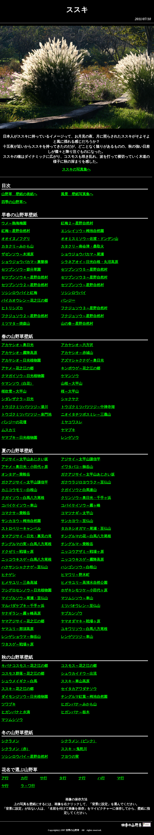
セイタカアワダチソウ (79, 689)
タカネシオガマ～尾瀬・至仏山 (86, 528)
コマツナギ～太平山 (77, 513)
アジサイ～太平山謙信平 (80, 459)
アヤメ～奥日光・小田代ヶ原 (24, 467)
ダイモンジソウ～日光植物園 (24, 697)
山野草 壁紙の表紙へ (19, 194)
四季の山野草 (72, 830)
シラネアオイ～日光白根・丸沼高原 (89, 262)
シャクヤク (70, 399)
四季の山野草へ (13, 202)
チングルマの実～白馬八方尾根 (26, 544)
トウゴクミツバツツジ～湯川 (24, 407)
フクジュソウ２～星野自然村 (24, 316)
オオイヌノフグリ (15, 239)
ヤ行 (5, 786)
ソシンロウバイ (73, 293)
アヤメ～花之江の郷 (17, 368)
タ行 (62, 778)
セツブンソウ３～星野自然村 (84, 277)
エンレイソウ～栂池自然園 (82, 231)
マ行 (120, 778)
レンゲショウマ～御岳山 (21, 637)
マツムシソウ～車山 (77, 598)
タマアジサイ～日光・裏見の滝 (26, 536)
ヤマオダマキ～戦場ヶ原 (80, 621)
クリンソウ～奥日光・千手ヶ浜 (86, 498)
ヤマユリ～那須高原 (17, 629)
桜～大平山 (70, 391)
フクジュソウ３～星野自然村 (84, 308)
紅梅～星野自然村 (15, 231)
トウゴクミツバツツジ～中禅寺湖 (88, 407)
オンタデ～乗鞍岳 (15, 474)
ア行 (5, 778)
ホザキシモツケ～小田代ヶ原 (84, 590)
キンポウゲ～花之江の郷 (80, 368)
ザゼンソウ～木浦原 (17, 254)
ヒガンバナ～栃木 (75, 712)
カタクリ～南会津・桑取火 (82, 246)
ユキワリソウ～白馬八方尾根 (84, 629)
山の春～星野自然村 (77, 323)
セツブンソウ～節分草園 (21, 269)
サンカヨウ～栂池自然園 (21, 521)
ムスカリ (8, 430)
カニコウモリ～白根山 (19, 490)
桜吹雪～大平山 (13, 391)
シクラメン (10, 741)
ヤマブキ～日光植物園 (19, 437)
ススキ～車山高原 (75, 681)
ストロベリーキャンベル (21, 528)
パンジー (68, 300)
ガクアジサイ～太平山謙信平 (24, 482)
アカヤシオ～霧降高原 (19, 353)
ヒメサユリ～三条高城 (19, 582)
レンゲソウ (70, 437)
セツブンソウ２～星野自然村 (24, 285)
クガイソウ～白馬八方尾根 (22, 498)
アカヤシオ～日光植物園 (21, 360)
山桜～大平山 (71, 383)
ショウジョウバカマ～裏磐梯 (24, 262)
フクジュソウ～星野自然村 (82, 316)
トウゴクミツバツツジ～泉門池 (26, 414)
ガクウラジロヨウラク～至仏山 (86, 482)
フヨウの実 (70, 756)
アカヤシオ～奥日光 (17, 345)
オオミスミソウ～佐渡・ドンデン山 (89, 239)
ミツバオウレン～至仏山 (80, 606)
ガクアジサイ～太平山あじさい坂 (88, 474)
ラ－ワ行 (28, 786)
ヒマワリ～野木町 (75, 575)
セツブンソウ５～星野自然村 (84, 269)
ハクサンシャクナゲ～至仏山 (24, 567)
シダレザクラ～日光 (17, 399)
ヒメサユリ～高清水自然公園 (84, 582)
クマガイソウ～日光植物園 (22, 376)
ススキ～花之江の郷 (17, 689)
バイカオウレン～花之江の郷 (24, 300)
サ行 (43, 778)
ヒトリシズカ (12, 308)
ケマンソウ (70, 376)
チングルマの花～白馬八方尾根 (86, 536)
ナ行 (82, 778)
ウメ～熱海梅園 (13, 223)
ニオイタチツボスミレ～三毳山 (86, 414)
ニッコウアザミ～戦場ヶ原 (82, 552)
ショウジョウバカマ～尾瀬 (82, 254)
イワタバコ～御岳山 (77, 467)
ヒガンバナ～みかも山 (79, 704)
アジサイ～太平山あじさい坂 (24, 459)
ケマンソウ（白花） (17, 383)
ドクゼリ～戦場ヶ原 (17, 552)
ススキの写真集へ (76, 169)
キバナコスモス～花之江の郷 (24, 666)
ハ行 (101, 778)
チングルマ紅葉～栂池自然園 (84, 697)
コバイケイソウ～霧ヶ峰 (80, 505)
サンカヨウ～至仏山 (77, 521)
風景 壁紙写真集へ (77, 194)
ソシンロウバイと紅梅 (19, 293)
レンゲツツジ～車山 (77, 637)
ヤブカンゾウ (71, 613)
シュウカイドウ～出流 (79, 673)
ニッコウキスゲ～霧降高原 (82, 559)
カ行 (24, 778)
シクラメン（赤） (15, 749)
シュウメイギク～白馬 (19, 681)
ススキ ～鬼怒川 (74, 749)
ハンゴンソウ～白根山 (79, 567)
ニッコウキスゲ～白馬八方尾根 (26, 559)
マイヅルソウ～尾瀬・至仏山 (24, 598)
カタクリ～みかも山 (17, 246)
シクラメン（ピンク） (79, 741)
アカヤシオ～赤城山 (77, 353)
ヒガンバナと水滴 (15, 712)
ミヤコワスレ (71, 422)
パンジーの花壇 (13, 422)
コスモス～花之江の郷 (79, 666)
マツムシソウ (12, 720)
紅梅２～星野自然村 (77, 223)
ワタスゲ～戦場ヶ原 (17, 644)
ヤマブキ (68, 430)
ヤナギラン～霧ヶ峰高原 (21, 613)
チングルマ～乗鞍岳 (77, 544)
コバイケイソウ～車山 (19, 505)
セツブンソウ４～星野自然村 (24, 277)
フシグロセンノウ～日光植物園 (26, 590)
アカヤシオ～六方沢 (77, 345)
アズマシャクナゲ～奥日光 (82, 360)
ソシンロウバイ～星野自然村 (24, 756)
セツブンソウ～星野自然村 (82, 285)
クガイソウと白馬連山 (79, 490)
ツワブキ (8, 704)
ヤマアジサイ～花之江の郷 (22, 621)
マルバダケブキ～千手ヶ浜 (22, 606)
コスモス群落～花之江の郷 (22, 673)
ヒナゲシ (8, 575)
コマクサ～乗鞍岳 (15, 513)
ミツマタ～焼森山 (15, 323)
